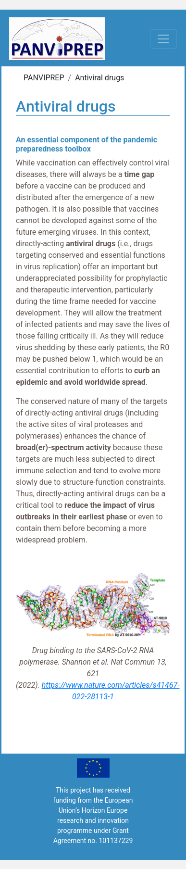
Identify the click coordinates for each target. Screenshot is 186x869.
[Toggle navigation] (163, 39)
